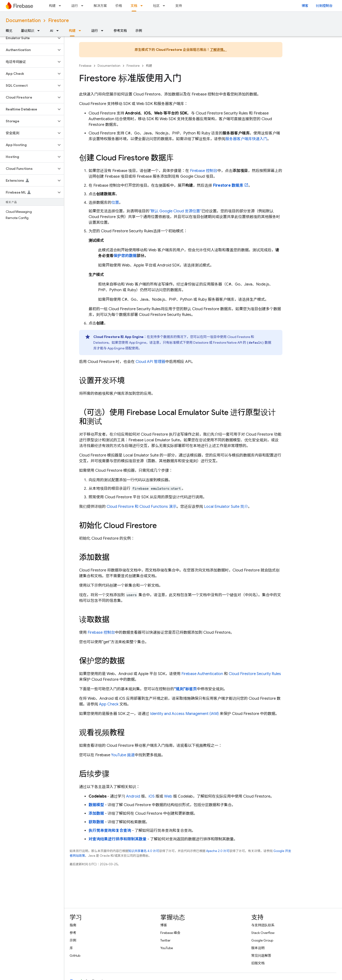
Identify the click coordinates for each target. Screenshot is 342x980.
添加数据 (96, 813)
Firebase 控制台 (101, 632)
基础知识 (27, 31)
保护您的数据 (125, 255)
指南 (73, 925)
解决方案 (100, 6)
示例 (138, 31)
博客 (305, 6)
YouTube (166, 948)
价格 (118, 6)
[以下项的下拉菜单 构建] (61, 5)
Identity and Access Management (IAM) (184, 713)
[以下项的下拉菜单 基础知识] (40, 30)
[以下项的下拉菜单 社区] (165, 5)
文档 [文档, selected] (134, 6)
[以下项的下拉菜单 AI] (59, 30)
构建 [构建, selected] (72, 31)
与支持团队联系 (263, 925)
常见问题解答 (261, 955)
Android (133, 796)
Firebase (85, 66)
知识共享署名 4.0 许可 (143, 851)
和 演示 (141, 506)
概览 (9, 31)
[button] (28, 38)
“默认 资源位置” (175, 211)
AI (51, 31)
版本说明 (258, 948)
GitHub (75, 955)
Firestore (58, 21)
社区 (156, 6)
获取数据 (96, 822)
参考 (73, 933)
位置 (115, 202)
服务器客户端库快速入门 (246, 139)
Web (168, 796)
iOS (152, 796)
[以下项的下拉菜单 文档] (143, 5)
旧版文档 (258, 963)
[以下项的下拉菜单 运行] (83, 5)
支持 (178, 6)
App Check (109, 704)
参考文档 (120, 31)
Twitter (165, 940)
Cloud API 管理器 (150, 361)
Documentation (23, 21)
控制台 (203, 170)
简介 (226, 506)
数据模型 (96, 805)
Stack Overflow (263, 933)
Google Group (262, 940)
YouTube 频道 (123, 755)
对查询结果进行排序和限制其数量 (118, 839)
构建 (52, 6)
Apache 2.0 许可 (217, 851)
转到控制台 (324, 6)
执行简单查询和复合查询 (110, 830)
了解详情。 (218, 50)
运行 (74, 6)
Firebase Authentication (202, 673)
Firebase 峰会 (170, 933)
